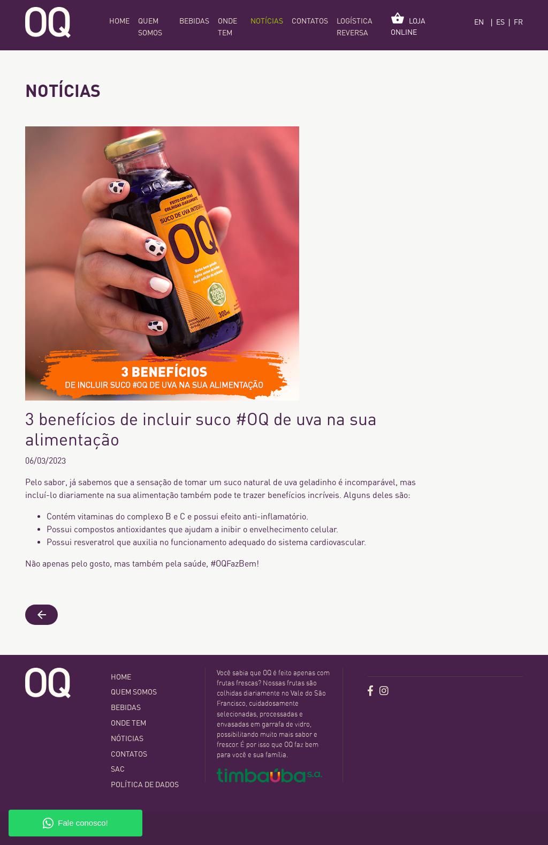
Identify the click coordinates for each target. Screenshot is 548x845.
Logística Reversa (354, 27)
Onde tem (227, 27)
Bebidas (194, 21)
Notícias (266, 21)
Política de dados (145, 784)
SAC (118, 769)
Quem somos (150, 27)
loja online (408, 24)
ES (500, 22)
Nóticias (127, 738)
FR (518, 22)
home (119, 21)
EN (479, 22)
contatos (310, 21)
